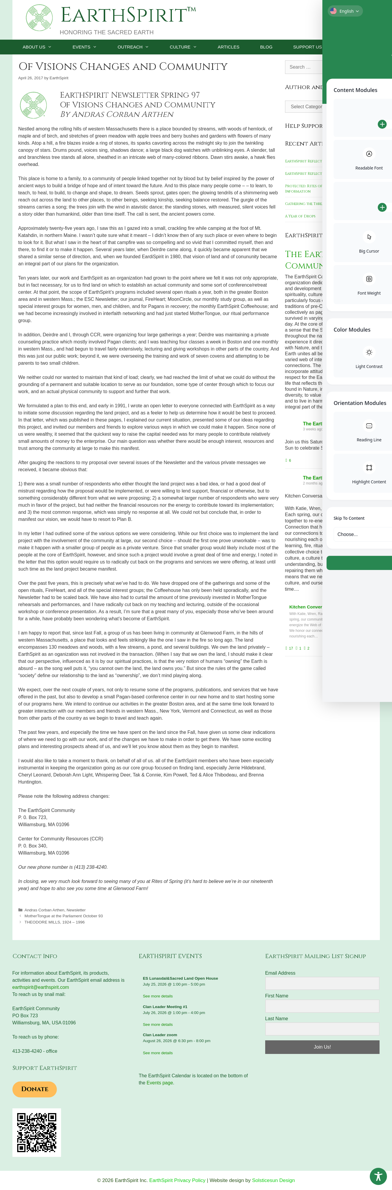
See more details (158, 996)
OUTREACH (138, 47)
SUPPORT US (316, 47)
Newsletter (76, 910)
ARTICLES (228, 46)
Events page (160, 1082)
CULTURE (188, 47)
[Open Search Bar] (366, 47)
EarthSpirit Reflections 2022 (312, 173)
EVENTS (90, 47)
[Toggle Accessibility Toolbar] (378, 1176)
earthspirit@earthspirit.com (40, 987)
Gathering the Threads (307, 203)
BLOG (266, 46)
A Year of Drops (300, 216)
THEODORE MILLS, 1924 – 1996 (55, 922)
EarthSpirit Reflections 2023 (312, 161)
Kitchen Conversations (313, 606)
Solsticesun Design (273, 1180)
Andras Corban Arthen (45, 910)
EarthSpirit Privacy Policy (177, 1180)
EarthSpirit (123, 15)
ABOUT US (42, 47)
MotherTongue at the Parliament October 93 (64, 916)
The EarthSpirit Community (321, 260)
